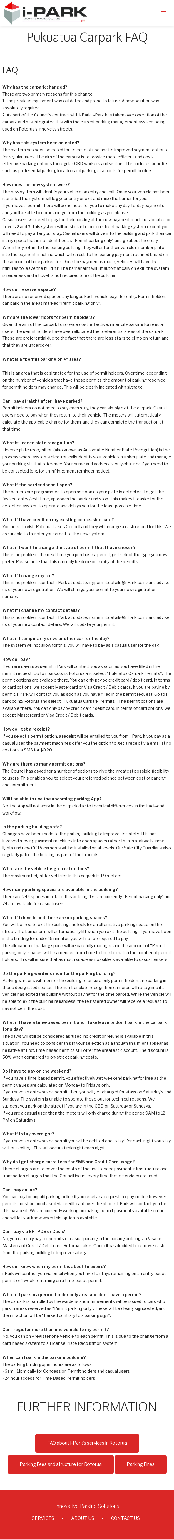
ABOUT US (82, 1518)
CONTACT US (125, 1518)
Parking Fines (141, 1464)
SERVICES (43, 1518)
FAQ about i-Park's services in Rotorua (87, 1443)
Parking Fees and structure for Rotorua (61, 1464)
